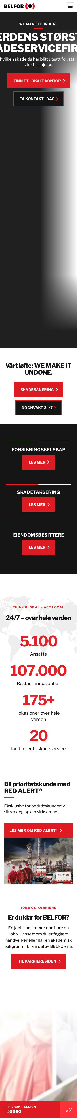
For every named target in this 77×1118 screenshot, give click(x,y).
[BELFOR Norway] (38, 6)
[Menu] (70, 6)
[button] (7, 1110)
